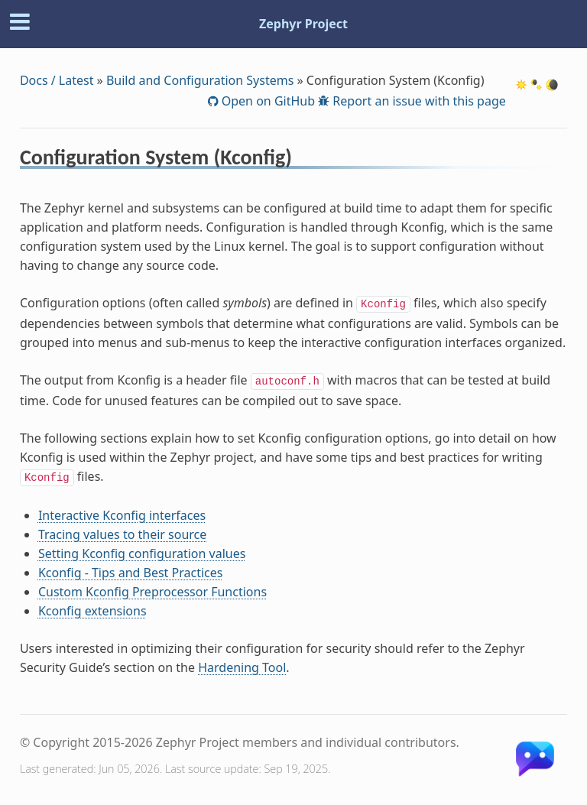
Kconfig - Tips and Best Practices (130, 572)
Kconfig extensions (92, 610)
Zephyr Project (303, 23)
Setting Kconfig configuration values (141, 553)
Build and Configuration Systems (200, 80)
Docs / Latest (57, 80)
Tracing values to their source (122, 534)
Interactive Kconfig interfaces (122, 515)
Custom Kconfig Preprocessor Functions (152, 591)
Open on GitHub (267, 101)
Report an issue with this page (417, 101)
